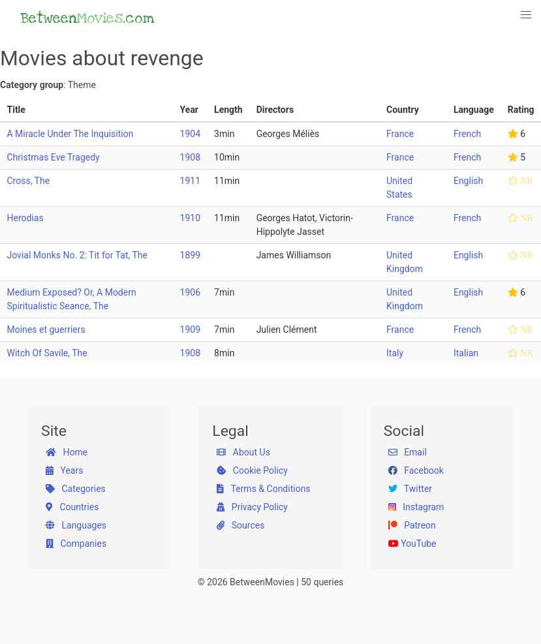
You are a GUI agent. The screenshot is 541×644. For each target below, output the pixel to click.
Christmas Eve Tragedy (53, 157)
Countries (72, 507)
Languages (76, 525)
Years (64, 470)
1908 (190, 157)
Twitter (410, 488)
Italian (466, 353)
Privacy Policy (252, 507)
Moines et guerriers (46, 329)
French (467, 134)
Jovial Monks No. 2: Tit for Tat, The (77, 255)
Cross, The (28, 181)
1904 (190, 134)
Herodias (25, 218)
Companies (76, 543)
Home (66, 452)
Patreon (412, 525)
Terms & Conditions (263, 488)
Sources (240, 525)
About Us (243, 452)
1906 (190, 292)
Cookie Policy (252, 470)
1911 (190, 181)
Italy (394, 353)
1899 (190, 255)
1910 (190, 218)
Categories (76, 488)
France (400, 134)
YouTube (412, 543)
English (468, 181)
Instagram (416, 507)
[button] (527, 15)
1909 (190, 329)
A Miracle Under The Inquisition (70, 134)
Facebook (416, 470)
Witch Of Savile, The (47, 353)
